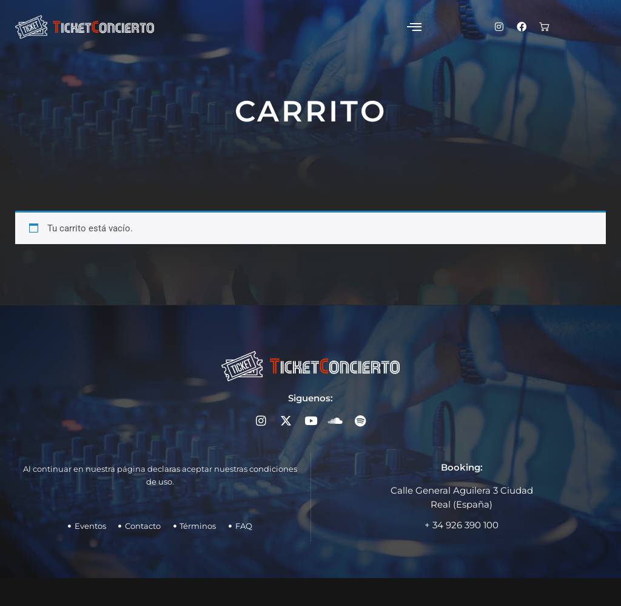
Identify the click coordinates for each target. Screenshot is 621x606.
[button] (400, 27)
